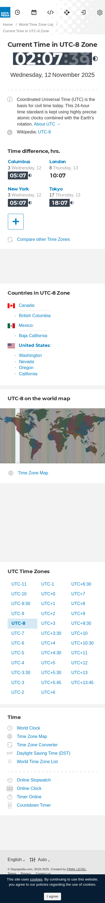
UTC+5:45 (51, 682)
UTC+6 (48, 692)
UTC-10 (19, 594)
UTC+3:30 (51, 633)
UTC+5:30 (51, 672)
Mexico (26, 325)
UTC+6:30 (81, 584)
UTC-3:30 (20, 672)
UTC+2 (48, 613)
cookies (36, 879)
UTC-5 (17, 653)
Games (67, 12)
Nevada (26, 361)
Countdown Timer (34, 805)
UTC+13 (79, 672)
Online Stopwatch (34, 780)
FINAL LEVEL (76, 869)
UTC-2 (17, 692)
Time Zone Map (33, 473)
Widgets (50, 12)
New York (18, 189)
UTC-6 (17, 643)
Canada (26, 305)
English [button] (15, 859)
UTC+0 (48, 594)
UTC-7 (17, 633)
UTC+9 (78, 613)
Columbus (19, 161)
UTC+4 (48, 643)
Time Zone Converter (37, 745)
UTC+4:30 (51, 653)
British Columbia (34, 315)
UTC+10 (79, 633)
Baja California (33, 335)
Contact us (43, 873)
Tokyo (55, 189)
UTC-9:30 (20, 603)
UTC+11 (79, 653)
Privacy (26, 873)
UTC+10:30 (82, 643)
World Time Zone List (37, 761)
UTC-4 (17, 663)
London (57, 161)
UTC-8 (44, 132)
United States (34, 345)
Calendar (34, 12)
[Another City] (16, 221)
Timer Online (29, 796)
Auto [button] (42, 859)
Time (17, 12)
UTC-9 (17, 613)
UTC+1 (48, 603)
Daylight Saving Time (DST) (43, 753)
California (28, 374)
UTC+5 (48, 663)
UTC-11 (19, 584)
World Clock (28, 728)
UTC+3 (48, 623)
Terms (12, 873)
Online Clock (29, 788)
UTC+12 (79, 663)
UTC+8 (78, 603)
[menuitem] (17, 12)
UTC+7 (78, 594)
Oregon (26, 367)
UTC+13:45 (82, 682)
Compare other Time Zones (43, 239)
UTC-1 (47, 584)
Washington (30, 355)
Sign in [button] (83, 12)
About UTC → (47, 124)
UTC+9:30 (81, 623)
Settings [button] (100, 12)
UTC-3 (17, 682)
